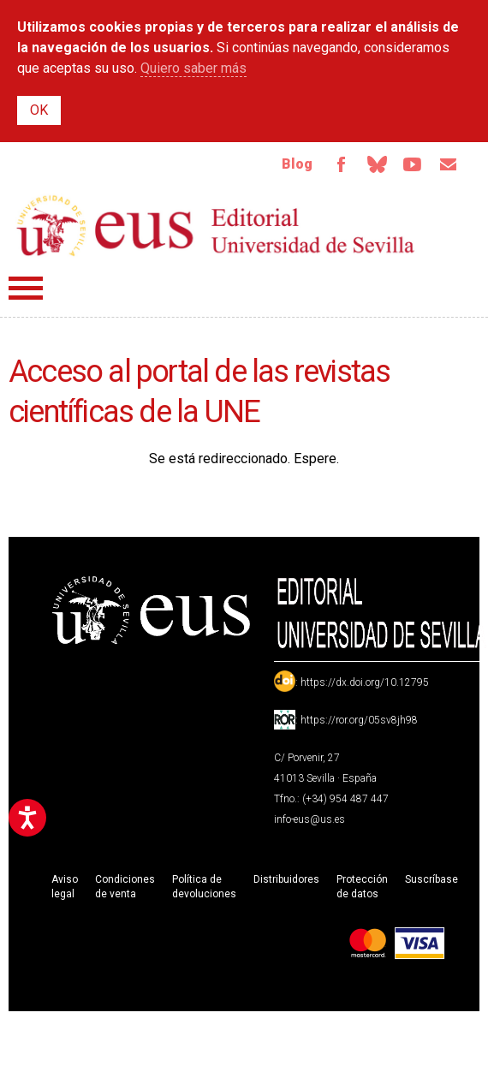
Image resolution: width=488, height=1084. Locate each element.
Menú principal (26, 288)
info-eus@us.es (309, 819)
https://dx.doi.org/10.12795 (365, 682)
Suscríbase (431, 879)
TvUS (412, 164)
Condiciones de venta (125, 886)
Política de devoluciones (204, 886)
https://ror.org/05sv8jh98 (359, 720)
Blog (297, 164)
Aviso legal (64, 886)
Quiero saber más (193, 68)
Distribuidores (286, 879)
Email (448, 164)
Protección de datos (362, 886)
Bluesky (376, 164)
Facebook (340, 164)
